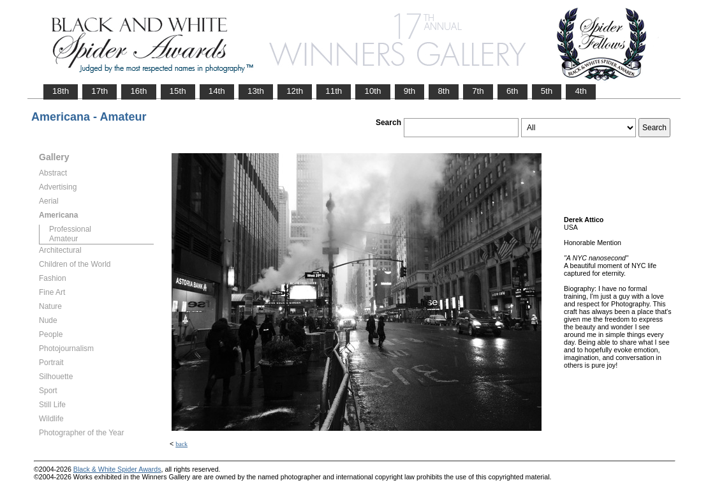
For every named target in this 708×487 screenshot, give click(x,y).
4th (581, 91)
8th (444, 91)
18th (60, 91)
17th (99, 91)
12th (294, 91)
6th (512, 91)
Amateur (63, 238)
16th (138, 91)
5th (547, 91)
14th (217, 91)
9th (410, 91)
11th (333, 91)
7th (478, 91)
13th (255, 91)
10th (372, 91)
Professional (70, 229)
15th (178, 91)
